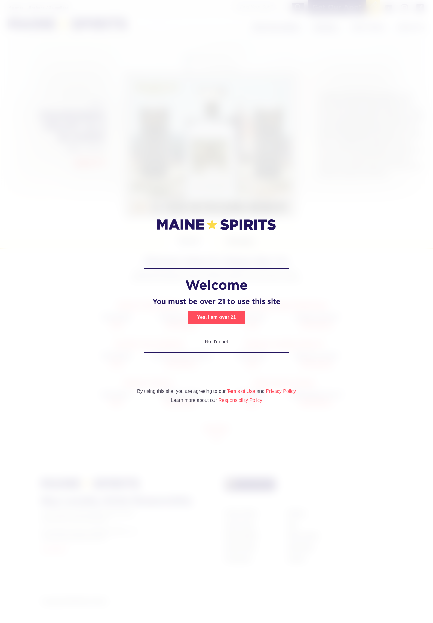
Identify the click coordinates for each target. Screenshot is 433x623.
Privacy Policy (281, 391)
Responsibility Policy (240, 400)
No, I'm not (216, 341)
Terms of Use (241, 391)
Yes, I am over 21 (216, 317)
